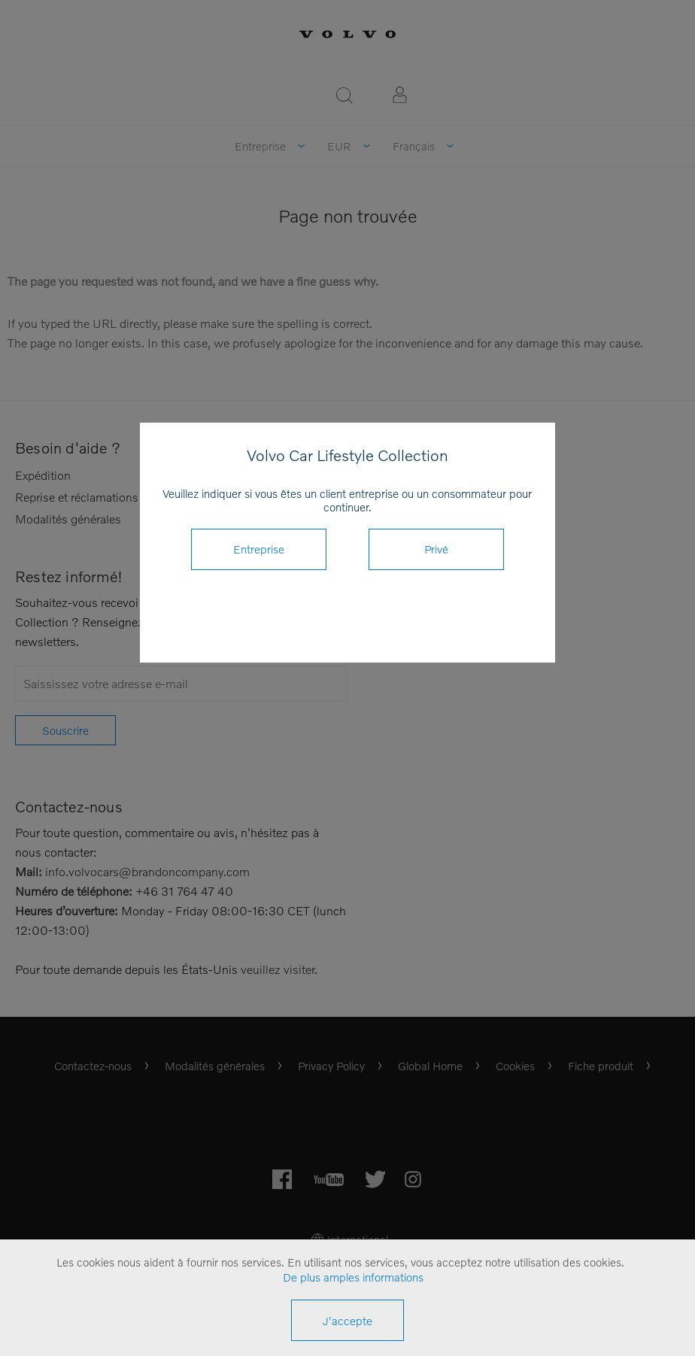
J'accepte (347, 1320)
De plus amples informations (353, 1277)
